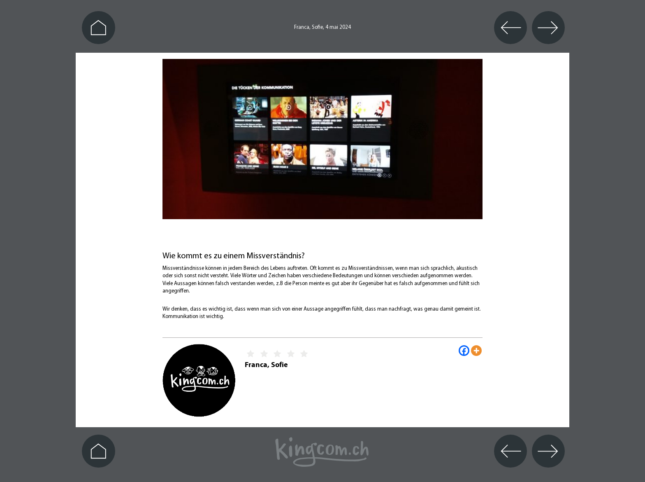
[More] (476, 350)
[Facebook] (464, 350)
